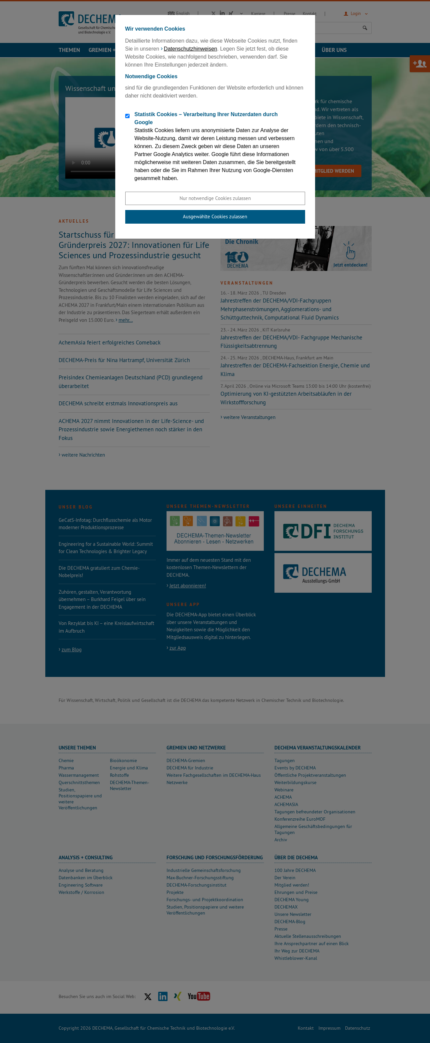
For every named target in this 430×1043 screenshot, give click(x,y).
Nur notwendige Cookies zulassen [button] (215, 198)
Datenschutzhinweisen (190, 49)
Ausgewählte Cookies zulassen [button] (215, 216)
